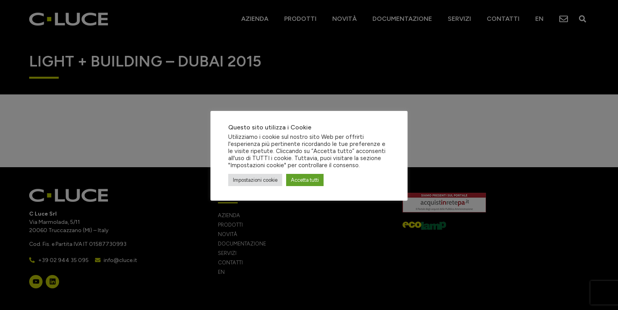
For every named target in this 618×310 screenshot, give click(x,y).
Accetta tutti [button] (305, 180)
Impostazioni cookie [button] (255, 180)
